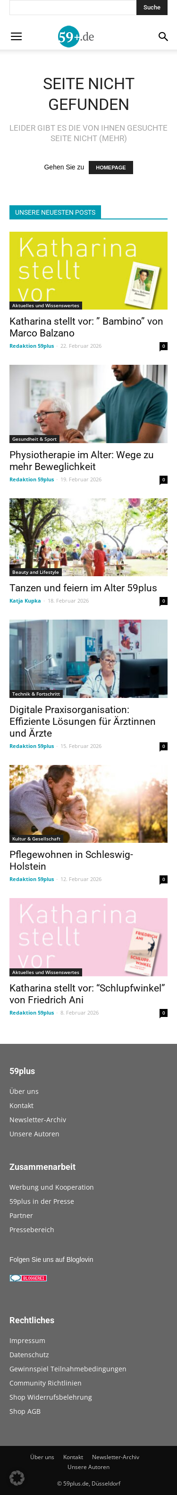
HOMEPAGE (111, 167)
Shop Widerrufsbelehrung (50, 1397)
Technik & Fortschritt (36, 693)
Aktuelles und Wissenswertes (45, 305)
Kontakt (21, 1105)
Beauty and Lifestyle (35, 572)
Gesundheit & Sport (34, 439)
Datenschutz (29, 1354)
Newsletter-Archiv (37, 1119)
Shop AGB (25, 1411)
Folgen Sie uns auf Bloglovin (51, 1259)
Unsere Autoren (34, 1133)
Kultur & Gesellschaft (36, 838)
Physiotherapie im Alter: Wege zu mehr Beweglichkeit (81, 460)
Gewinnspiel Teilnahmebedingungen (67, 1368)
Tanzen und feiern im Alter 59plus (83, 588)
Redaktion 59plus (31, 345)
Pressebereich (31, 1229)
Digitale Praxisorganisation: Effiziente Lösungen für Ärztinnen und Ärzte (82, 721)
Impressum (27, 1340)
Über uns (24, 1091)
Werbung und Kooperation (51, 1187)
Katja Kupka (25, 600)
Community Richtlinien (45, 1382)
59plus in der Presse (41, 1201)
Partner (21, 1215)
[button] (17, 1478)
